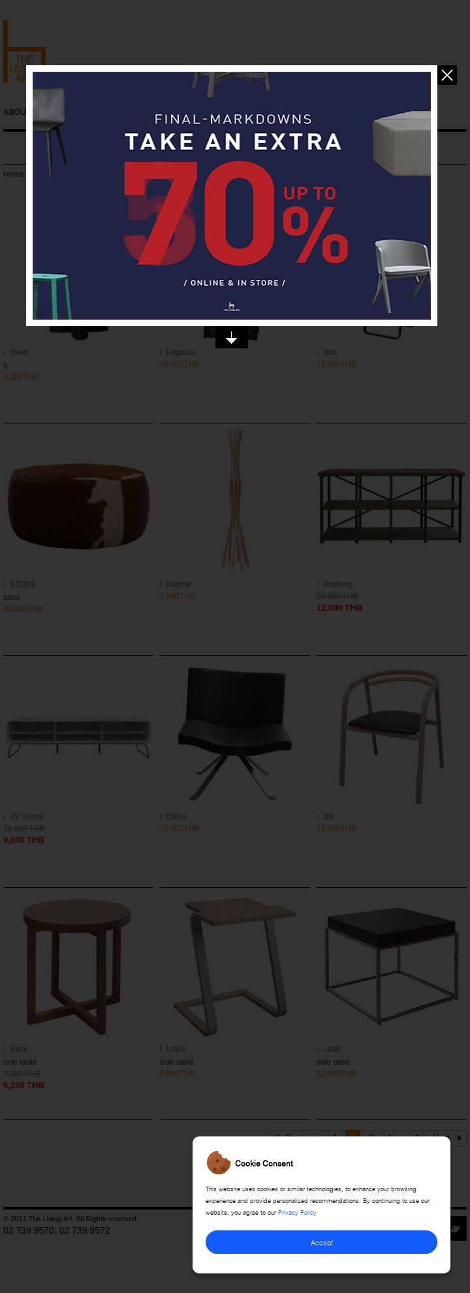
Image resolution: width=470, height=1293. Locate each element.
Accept (322, 1241)
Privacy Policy (297, 1211)
